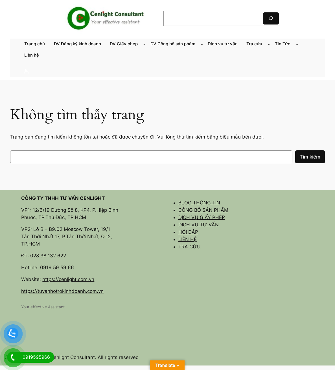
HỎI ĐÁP (188, 232)
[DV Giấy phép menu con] (144, 44)
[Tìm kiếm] (271, 18)
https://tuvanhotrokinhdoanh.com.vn (62, 291)
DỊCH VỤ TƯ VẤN (198, 225)
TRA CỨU (189, 246)
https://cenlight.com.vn (68, 279)
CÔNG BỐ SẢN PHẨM (203, 210)
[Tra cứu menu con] (269, 44)
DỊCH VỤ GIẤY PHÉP (201, 217)
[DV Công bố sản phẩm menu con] (202, 44)
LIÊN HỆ (187, 239)
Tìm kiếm (310, 157)
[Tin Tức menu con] (297, 44)
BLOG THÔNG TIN (199, 203)
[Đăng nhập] (167, 71)
